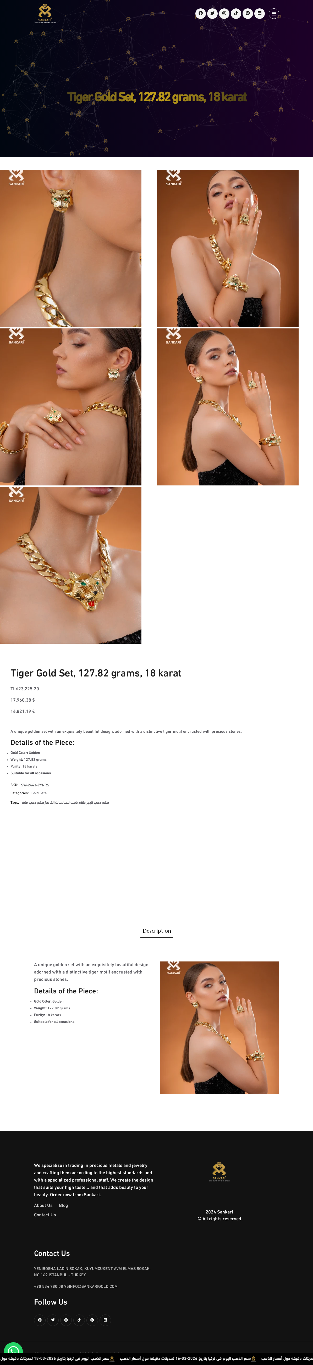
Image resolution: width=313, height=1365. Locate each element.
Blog (63, 1205)
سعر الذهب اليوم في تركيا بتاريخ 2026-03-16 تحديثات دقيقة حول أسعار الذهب (208, 1359)
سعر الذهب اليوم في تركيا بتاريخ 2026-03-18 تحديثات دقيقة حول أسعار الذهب (66, 1359)
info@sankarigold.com (93, 1287)
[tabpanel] (156, 1016)
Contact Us (45, 1215)
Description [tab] (157, 931)
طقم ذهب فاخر (33, 803)
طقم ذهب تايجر (97, 803)
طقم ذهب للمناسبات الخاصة (65, 803)
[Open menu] (274, 13)
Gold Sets (39, 793)
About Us (43, 1205)
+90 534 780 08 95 (51, 1287)
